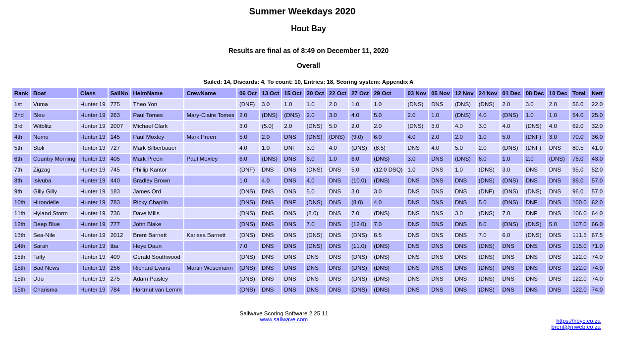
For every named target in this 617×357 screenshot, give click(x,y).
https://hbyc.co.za (578, 321)
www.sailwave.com (284, 319)
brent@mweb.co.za (576, 327)
